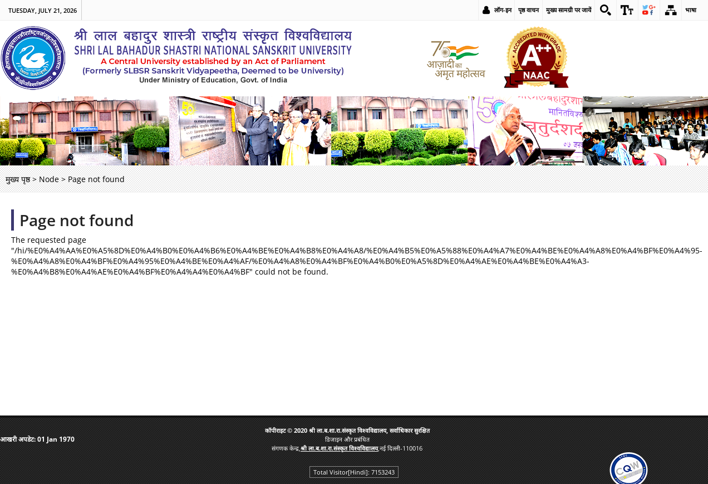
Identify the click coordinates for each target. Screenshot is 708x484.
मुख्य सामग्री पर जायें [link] (568, 10)
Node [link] (49, 179)
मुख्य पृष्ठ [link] (18, 179)
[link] (605, 10)
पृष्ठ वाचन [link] (528, 10)
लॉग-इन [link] (503, 10)
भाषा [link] (690, 10)
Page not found (76, 220)
